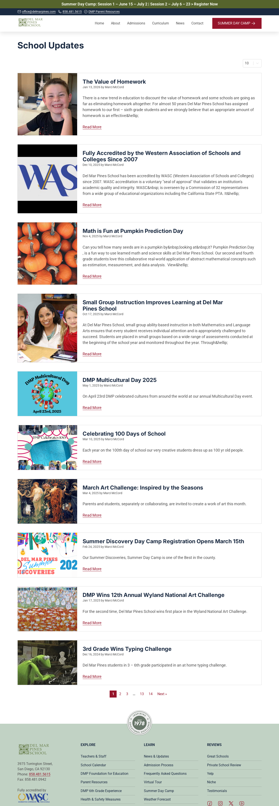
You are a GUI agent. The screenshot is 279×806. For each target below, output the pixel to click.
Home (99, 23)
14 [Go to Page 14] (151, 694)
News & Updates (156, 756)
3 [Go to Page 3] (127, 694)
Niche (211, 782)
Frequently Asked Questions (165, 774)
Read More (118, 126)
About (115, 23)
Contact (197, 23)
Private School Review (224, 765)
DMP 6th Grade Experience (101, 791)
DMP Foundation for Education (104, 774)
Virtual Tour (153, 782)
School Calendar (93, 765)
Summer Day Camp (159, 791)
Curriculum (160, 23)
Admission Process (158, 765)
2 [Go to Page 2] (120, 694)
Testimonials (217, 791)
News (180, 23)
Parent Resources (94, 782)
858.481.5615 (39, 774)
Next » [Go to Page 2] (162, 694)
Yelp (210, 774)
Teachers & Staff (93, 756)
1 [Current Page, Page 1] (113, 694)
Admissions (136, 23)
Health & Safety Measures (101, 799)
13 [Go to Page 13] (142, 694)
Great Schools (218, 756)
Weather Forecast (157, 799)
